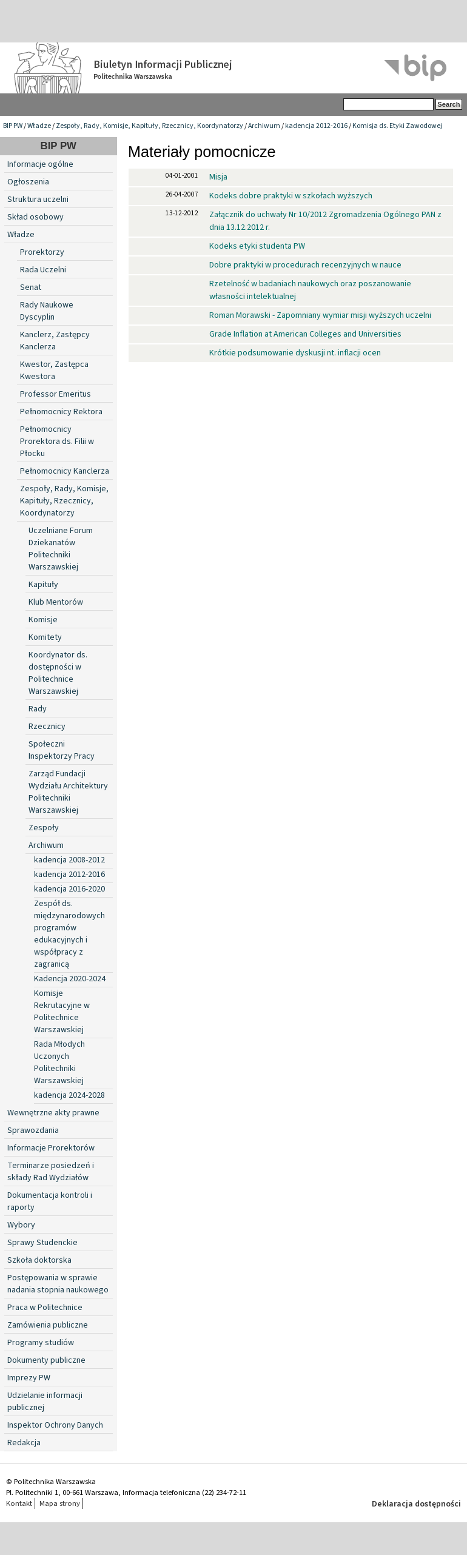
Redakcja (24, 1443)
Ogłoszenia (28, 182)
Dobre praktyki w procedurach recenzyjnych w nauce (305, 265)
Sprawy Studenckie (42, 1243)
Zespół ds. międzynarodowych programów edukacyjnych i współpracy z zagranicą (69, 934)
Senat (30, 287)
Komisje (43, 620)
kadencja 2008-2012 (69, 860)
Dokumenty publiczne (46, 1360)
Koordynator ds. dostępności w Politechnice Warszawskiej (58, 673)
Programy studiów (40, 1343)
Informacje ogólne (40, 164)
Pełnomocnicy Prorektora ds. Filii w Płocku (57, 441)
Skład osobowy (35, 217)
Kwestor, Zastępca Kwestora (54, 370)
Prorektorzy (42, 252)
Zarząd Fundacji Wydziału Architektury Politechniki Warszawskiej (68, 792)
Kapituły (43, 585)
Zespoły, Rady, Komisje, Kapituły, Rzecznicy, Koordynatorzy (149, 126)
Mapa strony (59, 1503)
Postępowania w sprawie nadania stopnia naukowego (58, 1284)
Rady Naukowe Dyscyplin (46, 311)
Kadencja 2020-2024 (70, 979)
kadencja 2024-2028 (69, 1095)
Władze (39, 126)
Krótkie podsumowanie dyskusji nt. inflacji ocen (295, 353)
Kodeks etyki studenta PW (257, 246)
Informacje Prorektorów (51, 1148)
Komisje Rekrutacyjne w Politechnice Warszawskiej (62, 1011)
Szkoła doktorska (39, 1260)
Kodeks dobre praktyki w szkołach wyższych (290, 196)
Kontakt (19, 1503)
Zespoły (44, 828)
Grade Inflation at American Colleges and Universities (305, 334)
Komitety (45, 637)
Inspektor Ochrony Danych (55, 1425)
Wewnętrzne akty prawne (53, 1113)
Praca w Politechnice (44, 1307)
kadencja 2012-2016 (316, 126)
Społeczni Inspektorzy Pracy (62, 750)
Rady (38, 709)
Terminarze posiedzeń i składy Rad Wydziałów (50, 1172)
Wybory (21, 1225)
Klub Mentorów (56, 602)
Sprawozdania (33, 1130)
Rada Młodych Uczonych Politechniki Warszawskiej (59, 1062)
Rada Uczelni (43, 270)
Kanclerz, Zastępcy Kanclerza (55, 341)
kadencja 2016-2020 (69, 889)
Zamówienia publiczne (47, 1325)
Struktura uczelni (38, 199)
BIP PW (12, 126)
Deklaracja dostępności (416, 1504)
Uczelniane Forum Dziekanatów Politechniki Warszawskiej (61, 549)
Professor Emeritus (55, 394)
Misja (218, 177)
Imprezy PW (28, 1378)
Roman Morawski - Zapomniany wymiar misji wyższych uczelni (320, 315)
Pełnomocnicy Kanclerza (64, 471)
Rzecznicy (47, 726)
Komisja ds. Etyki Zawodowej (397, 126)
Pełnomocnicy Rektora (61, 412)
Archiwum (264, 126)
